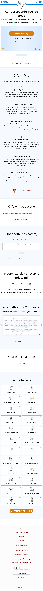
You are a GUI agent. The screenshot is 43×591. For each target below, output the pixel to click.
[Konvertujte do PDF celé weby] (32, 460)
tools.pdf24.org (21, 577)
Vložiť (21, 253)
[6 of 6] (27, 337)
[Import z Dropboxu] (39, 48)
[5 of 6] (25, 337)
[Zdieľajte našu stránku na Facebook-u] (13, 284)
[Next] (42, 325)
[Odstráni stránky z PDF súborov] (11, 450)
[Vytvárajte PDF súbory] (32, 501)
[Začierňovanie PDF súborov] (11, 501)
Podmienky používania (21, 554)
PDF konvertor (24, 109)
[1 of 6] (16, 337)
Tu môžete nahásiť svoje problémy (21, 259)
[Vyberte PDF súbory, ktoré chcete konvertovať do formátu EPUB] (21, 33)
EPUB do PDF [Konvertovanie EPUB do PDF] (21, 364)
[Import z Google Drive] (35, 48)
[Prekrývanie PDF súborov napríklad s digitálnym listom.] (32, 481)
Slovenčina (22, 573)
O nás (21, 528)
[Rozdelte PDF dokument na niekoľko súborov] (32, 389)
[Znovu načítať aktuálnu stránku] (21, 4)
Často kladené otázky (21, 532)
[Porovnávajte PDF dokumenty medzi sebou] (11, 491)
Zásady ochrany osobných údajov (21, 559)
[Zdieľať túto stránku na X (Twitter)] (21, 284)
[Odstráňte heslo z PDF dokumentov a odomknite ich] (11, 440)
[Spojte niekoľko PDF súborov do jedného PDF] (11, 389)
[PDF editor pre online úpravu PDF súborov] (32, 399)
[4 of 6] (22, 337)
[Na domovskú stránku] (4, 2)
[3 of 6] (20, 337)
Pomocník (21, 536)
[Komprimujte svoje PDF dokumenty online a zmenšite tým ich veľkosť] (11, 399)
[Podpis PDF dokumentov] (11, 410)
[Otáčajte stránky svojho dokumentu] (32, 440)
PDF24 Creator (20, 342)
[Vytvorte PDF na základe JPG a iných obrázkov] (11, 420)
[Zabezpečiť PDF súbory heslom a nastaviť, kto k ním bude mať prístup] (32, 430)
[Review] (21, 246)
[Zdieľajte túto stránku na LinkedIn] (30, 284)
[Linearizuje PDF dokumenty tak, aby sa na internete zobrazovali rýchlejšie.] (32, 491)
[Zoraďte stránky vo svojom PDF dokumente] (11, 460)
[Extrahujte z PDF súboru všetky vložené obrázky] (11, 430)
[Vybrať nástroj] (40, 2)
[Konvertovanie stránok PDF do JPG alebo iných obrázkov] (32, 420)
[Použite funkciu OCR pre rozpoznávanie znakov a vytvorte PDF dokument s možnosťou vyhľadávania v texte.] (11, 470)
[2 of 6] (18, 337)
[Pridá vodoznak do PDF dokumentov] (32, 470)
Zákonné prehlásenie (21, 550)
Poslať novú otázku (21, 219)
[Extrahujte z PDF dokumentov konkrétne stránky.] (32, 450)
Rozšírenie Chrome (21, 545)
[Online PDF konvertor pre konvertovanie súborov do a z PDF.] (32, 410)
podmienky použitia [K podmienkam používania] (31, 41)
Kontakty (21, 540)
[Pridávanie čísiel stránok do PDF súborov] (11, 481)
